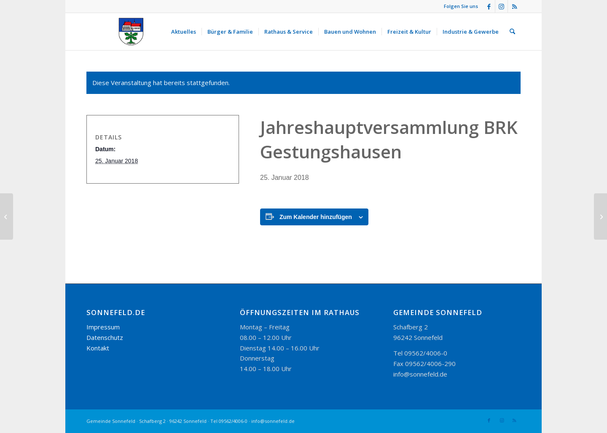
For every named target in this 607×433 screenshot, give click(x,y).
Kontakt (97, 348)
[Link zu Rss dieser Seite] (514, 6)
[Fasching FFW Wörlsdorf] (600, 216)
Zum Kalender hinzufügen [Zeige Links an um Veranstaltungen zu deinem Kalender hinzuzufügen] (315, 217)
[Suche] (512, 31)
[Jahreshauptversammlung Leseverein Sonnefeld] (6, 216)
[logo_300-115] (134, 31)
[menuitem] (183, 31)
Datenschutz (104, 337)
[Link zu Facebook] (489, 6)
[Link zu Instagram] (501, 6)
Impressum (103, 327)
